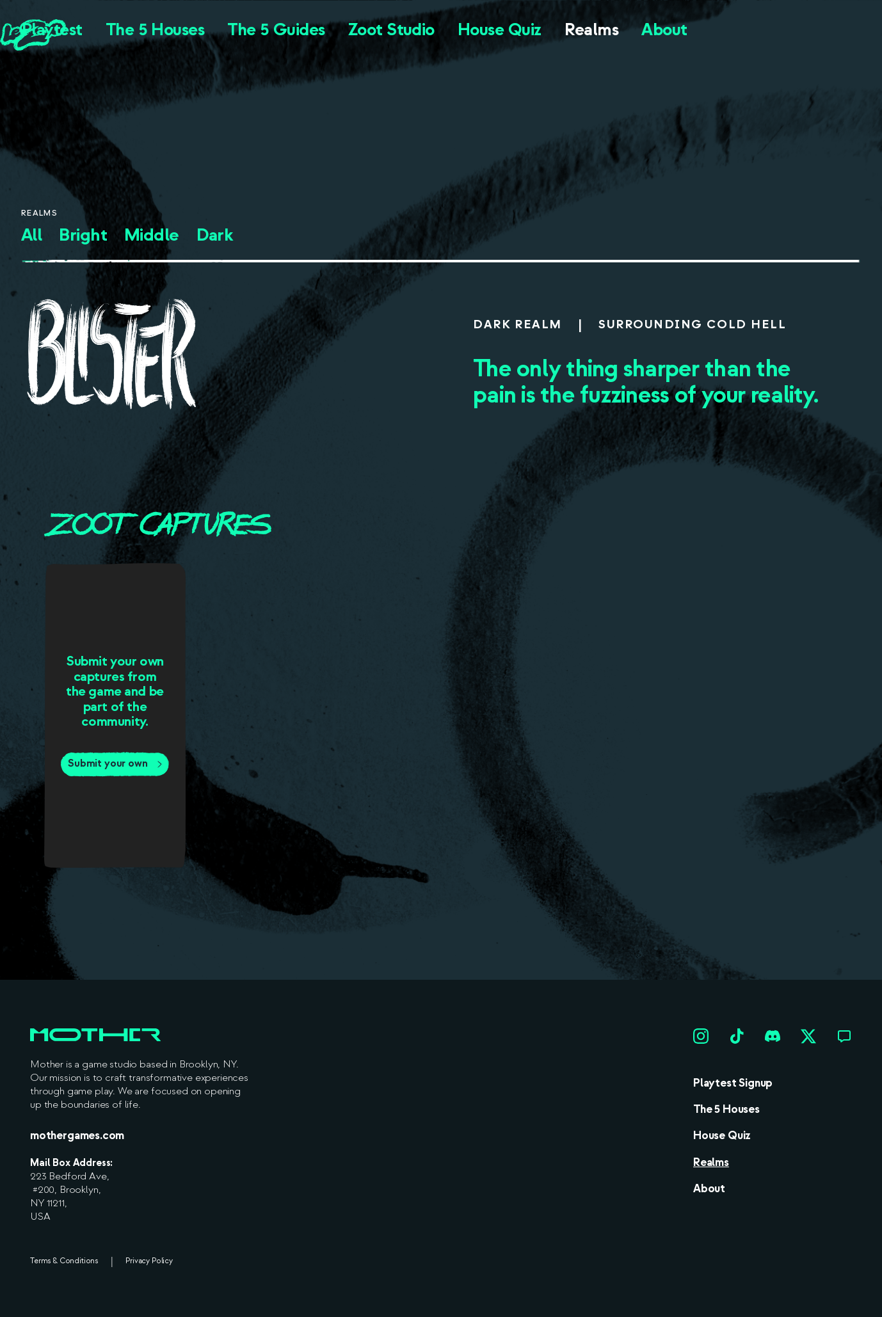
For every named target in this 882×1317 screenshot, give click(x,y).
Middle (151, 235)
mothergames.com (77, 1135)
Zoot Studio (391, 30)
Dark (214, 235)
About (664, 30)
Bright (83, 235)
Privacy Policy (149, 1261)
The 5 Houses (155, 30)
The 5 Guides (276, 30)
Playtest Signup (733, 1083)
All (31, 235)
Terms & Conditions (64, 1261)
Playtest (52, 30)
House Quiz (499, 30)
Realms (592, 30)
